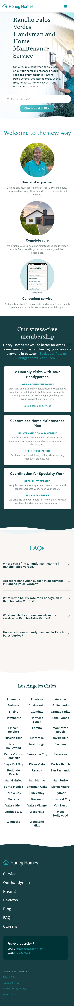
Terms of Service (11, 982)
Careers (10, 926)
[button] (65, 6)
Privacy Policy (10, 977)
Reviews (10, 900)
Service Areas (9, 994)
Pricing (9, 891)
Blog (7, 909)
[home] (16, 6)
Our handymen (16, 883)
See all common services (37, 405)
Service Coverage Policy (14, 988)
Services (10, 874)
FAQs (7, 918)
